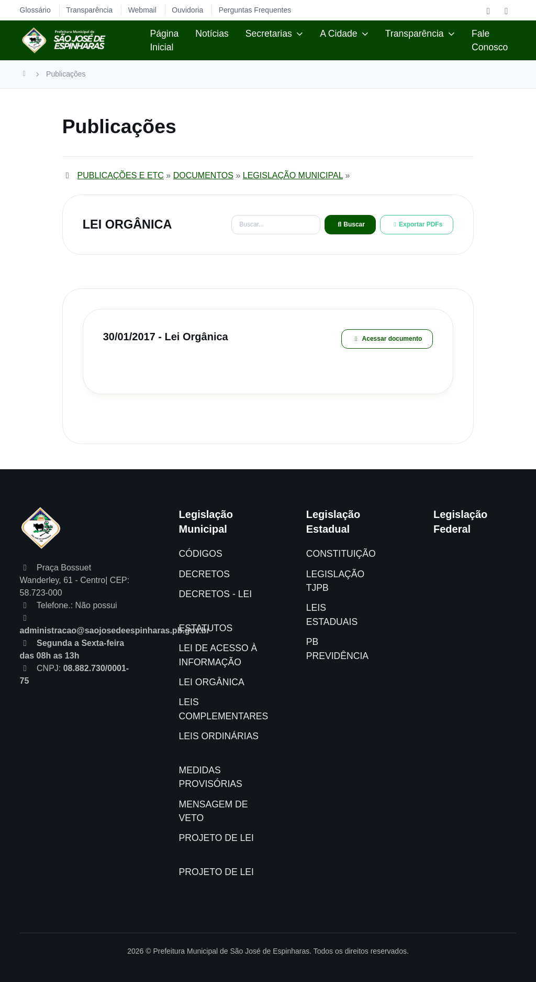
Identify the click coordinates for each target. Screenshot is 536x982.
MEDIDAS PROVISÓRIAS (210, 777)
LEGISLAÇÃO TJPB (335, 581)
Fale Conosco (490, 40)
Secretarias (268, 33)
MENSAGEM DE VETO (213, 811)
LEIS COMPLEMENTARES (224, 709)
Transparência (414, 33)
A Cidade (338, 33)
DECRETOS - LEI (215, 594)
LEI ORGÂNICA (211, 682)
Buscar (350, 224)
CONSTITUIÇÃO (341, 553)
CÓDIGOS (200, 553)
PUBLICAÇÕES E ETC (120, 175)
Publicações (66, 74)
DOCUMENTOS (203, 175)
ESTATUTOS (206, 628)
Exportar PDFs (416, 224)
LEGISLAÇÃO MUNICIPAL (293, 175)
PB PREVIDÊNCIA (337, 648)
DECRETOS (204, 574)
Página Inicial (164, 40)
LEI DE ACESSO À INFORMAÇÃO (218, 655)
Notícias (212, 33)
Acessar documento (387, 338)
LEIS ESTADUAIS (332, 614)
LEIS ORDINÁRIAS (219, 736)
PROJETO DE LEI (216, 838)
